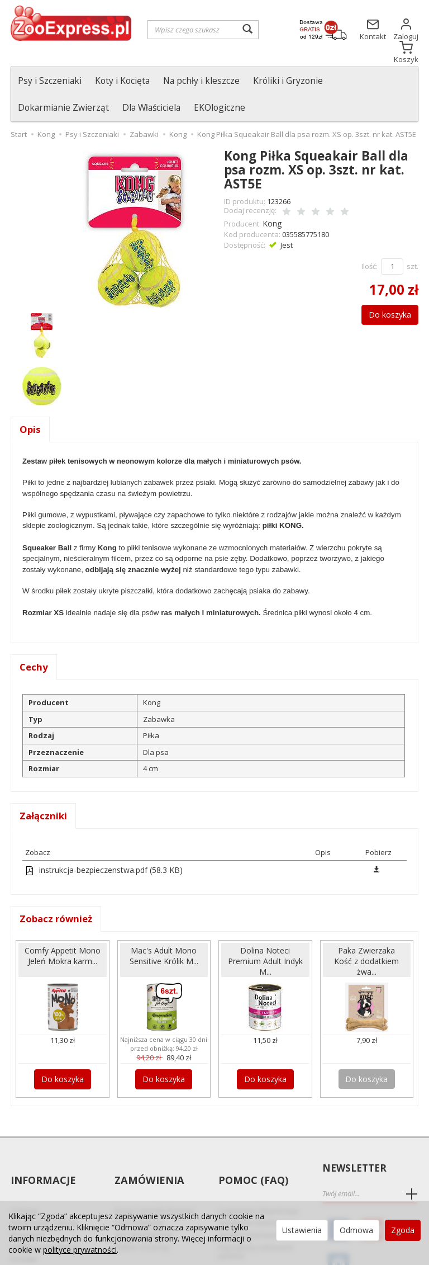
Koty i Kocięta (122, 80)
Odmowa (356, 1230)
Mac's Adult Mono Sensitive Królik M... (164, 932)
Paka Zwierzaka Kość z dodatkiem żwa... (366, 937)
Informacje (42, 1145)
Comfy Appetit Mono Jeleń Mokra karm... (62, 937)
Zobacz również (59, 895)
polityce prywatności (80, 1249)
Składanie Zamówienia (257, 1179)
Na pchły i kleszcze (201, 80)
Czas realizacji (139, 1179)
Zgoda (402, 1230)
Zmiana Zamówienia (253, 1191)
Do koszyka (384, 286)
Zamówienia (148, 1145)
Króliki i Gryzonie (288, 80)
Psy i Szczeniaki (50, 80)
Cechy (34, 642)
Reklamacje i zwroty (44, 1179)
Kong (271, 196)
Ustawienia (302, 1230)
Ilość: (369, 238)
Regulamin (28, 1191)
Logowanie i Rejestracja (258, 1167)
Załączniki (44, 792)
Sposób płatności (144, 1191)
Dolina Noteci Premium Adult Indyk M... (265, 937)
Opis (30, 403)
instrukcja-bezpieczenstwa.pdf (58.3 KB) (99, 846)
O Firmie (24, 1167)
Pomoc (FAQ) (251, 1145)
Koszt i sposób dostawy (155, 1167)
